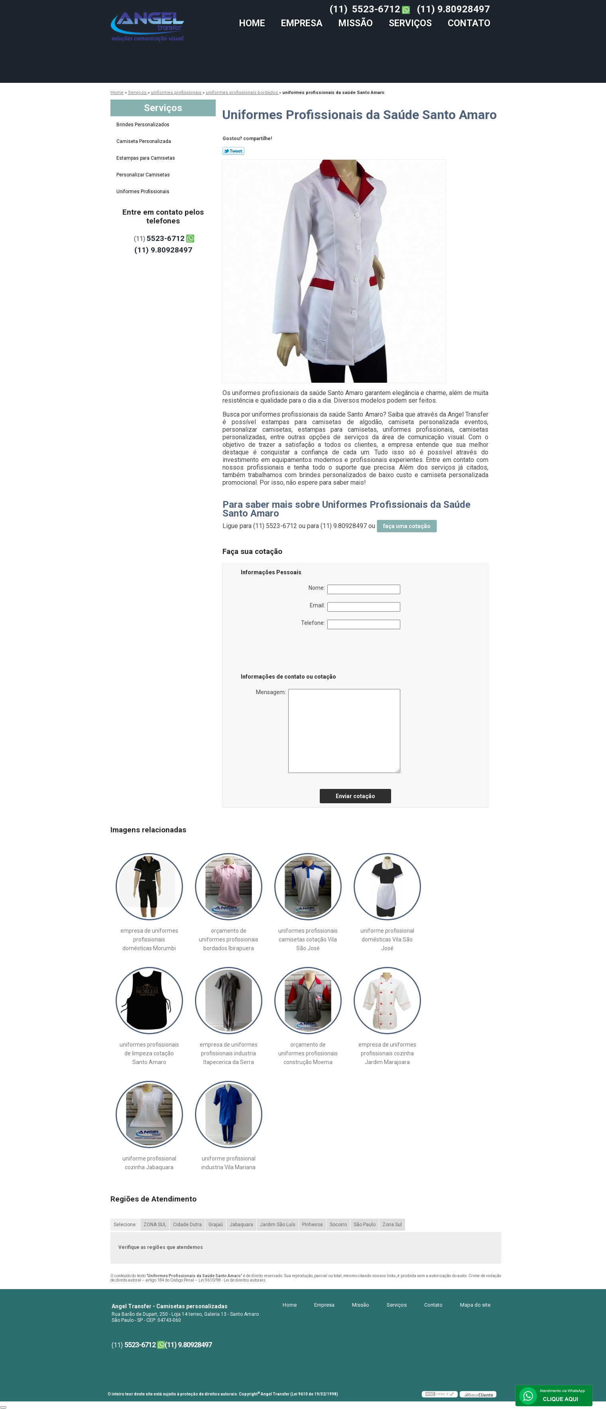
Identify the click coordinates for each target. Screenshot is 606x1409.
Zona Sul (392, 1224)
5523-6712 (376, 9)
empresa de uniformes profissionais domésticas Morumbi (149, 939)
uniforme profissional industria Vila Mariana (228, 1162)
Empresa (302, 23)
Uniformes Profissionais (143, 191)
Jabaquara (241, 1224)
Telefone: (350, 624)
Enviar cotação (355, 796)
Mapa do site (475, 1305)
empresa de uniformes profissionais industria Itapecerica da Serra (229, 1053)
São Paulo (365, 1224)
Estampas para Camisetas (146, 158)
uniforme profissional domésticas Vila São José (387, 939)
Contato (469, 23)
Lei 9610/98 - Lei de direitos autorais (232, 1280)
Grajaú (216, 1224)
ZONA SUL (155, 1224)
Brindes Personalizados (143, 124)
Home (252, 23)
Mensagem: (328, 731)
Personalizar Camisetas (143, 175)
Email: (355, 607)
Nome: (354, 589)
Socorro (338, 1224)
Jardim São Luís (277, 1224)
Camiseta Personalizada (144, 141)
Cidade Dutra (187, 1224)
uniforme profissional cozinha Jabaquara (149, 1162)
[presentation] (291, 652)
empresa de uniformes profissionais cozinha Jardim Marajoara (387, 1053)
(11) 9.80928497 (453, 9)
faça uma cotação (407, 526)
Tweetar (233, 151)
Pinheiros (312, 1224)
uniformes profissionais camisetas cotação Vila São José (308, 939)
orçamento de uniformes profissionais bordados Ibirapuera (228, 939)
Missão (355, 23)
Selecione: (125, 1224)
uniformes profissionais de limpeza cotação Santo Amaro (149, 1053)
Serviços (410, 23)
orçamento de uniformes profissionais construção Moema (308, 1053)
